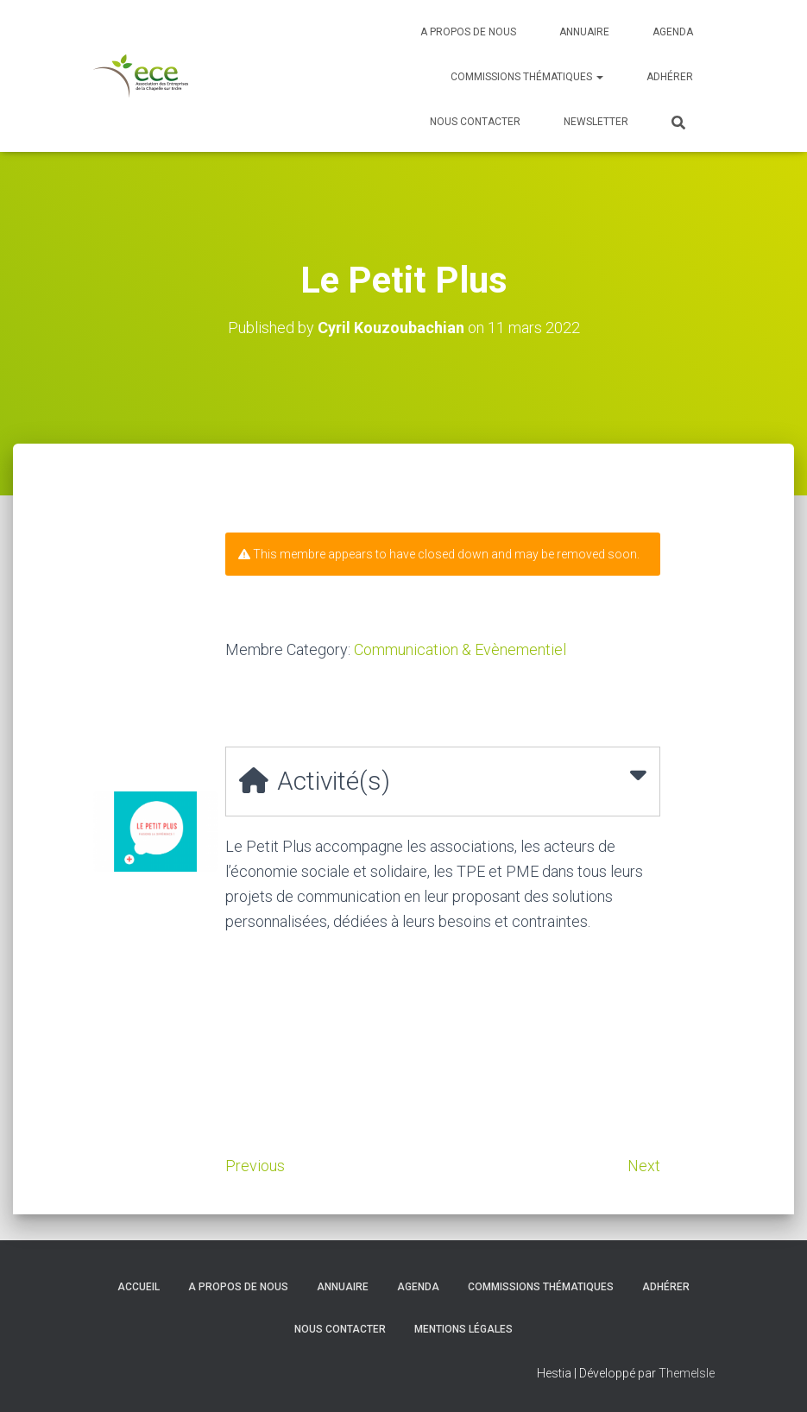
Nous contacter (475, 122)
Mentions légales (463, 1329)
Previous (255, 1166)
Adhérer (669, 77)
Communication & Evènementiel (460, 649)
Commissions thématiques (527, 77)
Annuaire (584, 32)
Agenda (673, 32)
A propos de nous (468, 32)
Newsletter (596, 122)
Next (643, 1166)
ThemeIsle (687, 1373)
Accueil (138, 1287)
